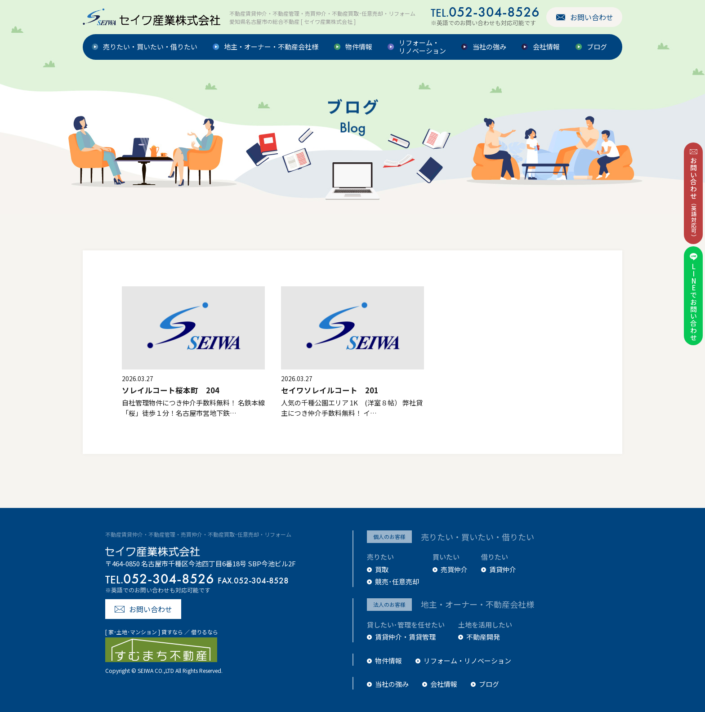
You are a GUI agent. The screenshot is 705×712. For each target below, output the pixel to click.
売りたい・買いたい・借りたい (150, 47)
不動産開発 (483, 636)
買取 (381, 569)
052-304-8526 (485, 12)
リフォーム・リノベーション (422, 47)
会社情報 (546, 47)
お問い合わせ (591, 17)
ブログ (597, 47)
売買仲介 (454, 569)
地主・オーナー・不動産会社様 (271, 47)
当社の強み (489, 47)
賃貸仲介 (502, 569)
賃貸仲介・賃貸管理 (405, 636)
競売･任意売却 (397, 581)
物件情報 (358, 47)
